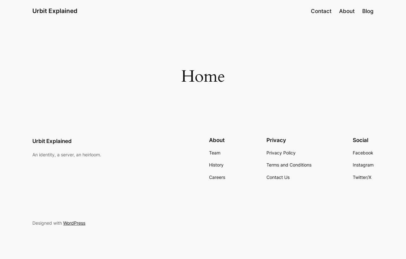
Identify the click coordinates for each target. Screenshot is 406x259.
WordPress (74, 223)
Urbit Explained (54, 11)
